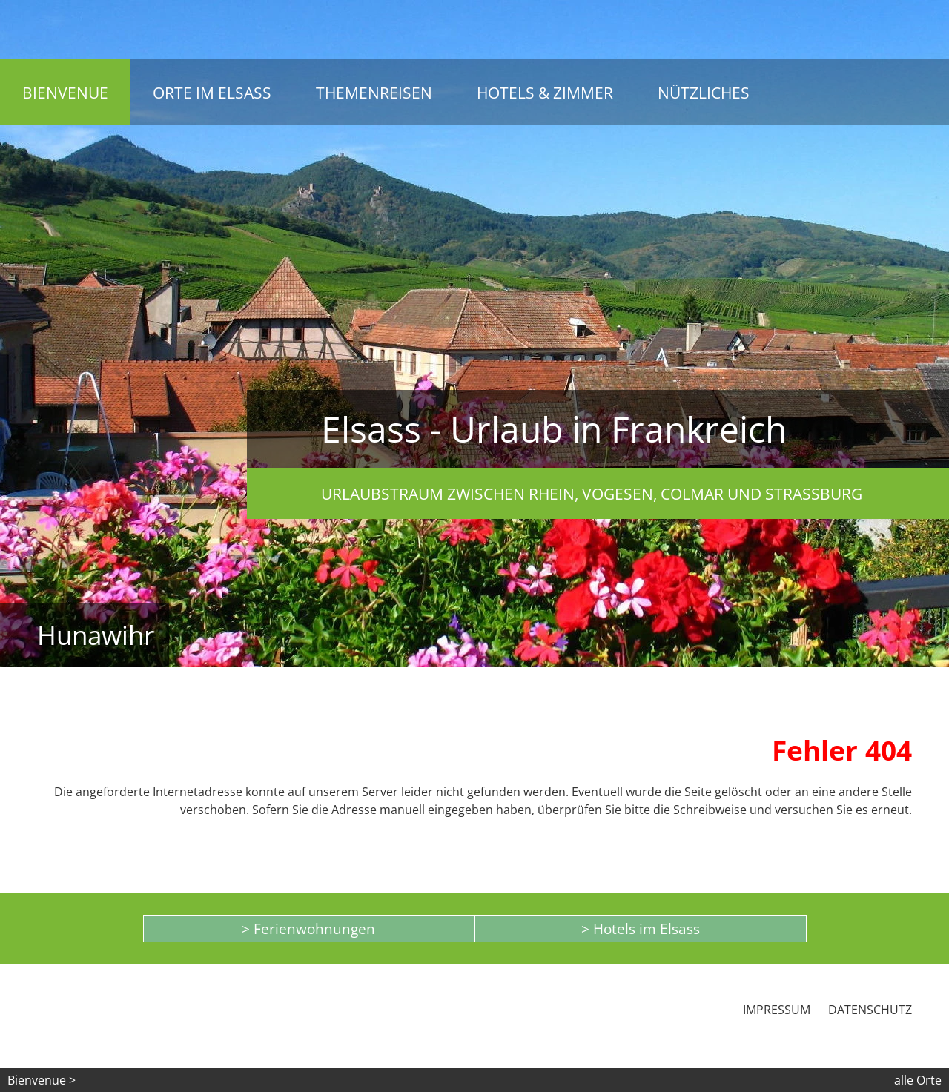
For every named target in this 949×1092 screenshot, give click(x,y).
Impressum (776, 1010)
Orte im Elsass (212, 92)
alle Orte (918, 1080)
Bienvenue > (41, 1080)
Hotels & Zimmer (545, 92)
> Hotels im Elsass (640, 928)
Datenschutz (870, 1010)
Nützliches (704, 92)
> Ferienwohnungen (308, 928)
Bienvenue (65, 92)
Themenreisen (374, 92)
